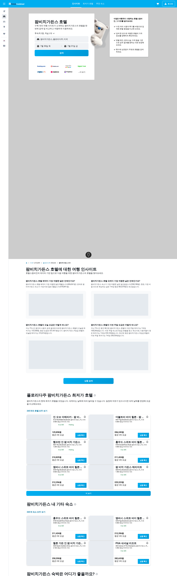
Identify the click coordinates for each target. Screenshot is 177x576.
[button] (4, 4)
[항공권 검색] (4, 11)
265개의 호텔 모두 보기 (41, 411)
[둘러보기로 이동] (4, 26)
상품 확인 (85, 435)
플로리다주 (50, 263)
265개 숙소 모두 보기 (40, 512)
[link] (93, 381)
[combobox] (49, 33)
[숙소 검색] (4, 16)
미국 (36, 263)
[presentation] (99, 395)
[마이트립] (4, 33)
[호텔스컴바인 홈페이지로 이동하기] (16, 3)
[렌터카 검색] (4, 21)
